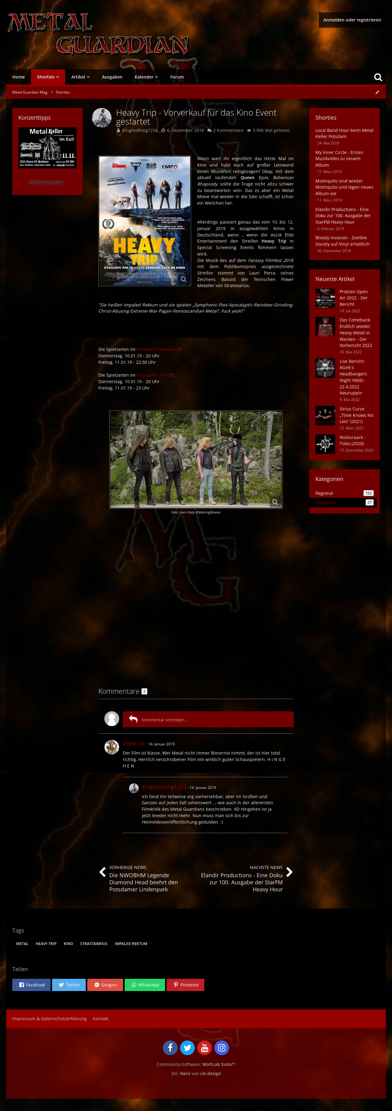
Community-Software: (196, 1064)
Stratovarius (93, 943)
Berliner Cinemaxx (155, 349)
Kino (68, 943)
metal (22, 943)
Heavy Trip (46, 943)
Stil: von (196, 1073)
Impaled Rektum (131, 943)
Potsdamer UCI (152, 375)
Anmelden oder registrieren (352, 20)
